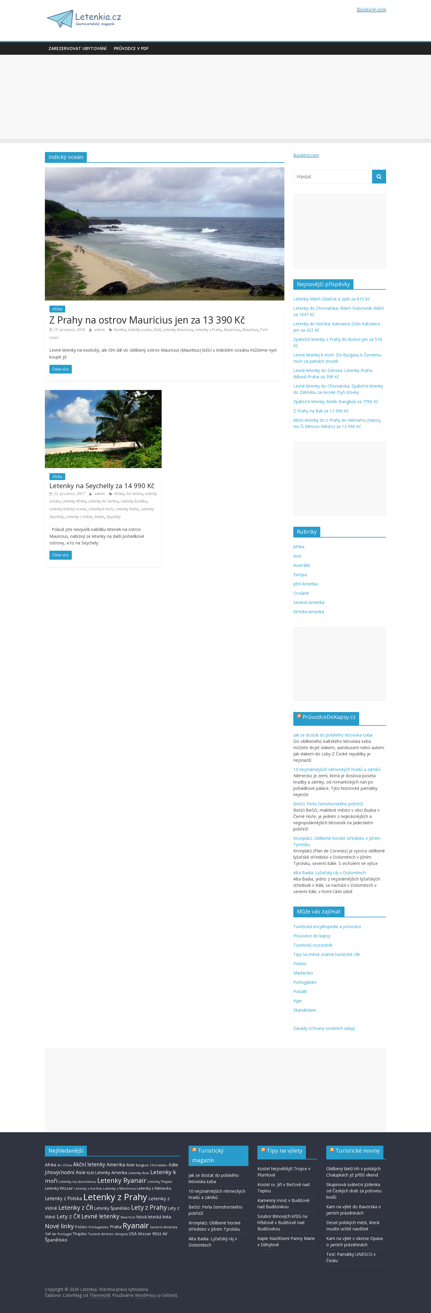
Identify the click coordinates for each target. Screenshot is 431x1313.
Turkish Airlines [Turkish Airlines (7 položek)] (100, 1234)
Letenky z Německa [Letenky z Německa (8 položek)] (154, 1188)
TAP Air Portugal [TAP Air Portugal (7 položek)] (58, 1234)
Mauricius (232, 329)
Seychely (113, 516)
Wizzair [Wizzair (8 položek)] (144, 1233)
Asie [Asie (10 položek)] (130, 1165)
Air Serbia (134, 493)
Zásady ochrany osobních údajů (324, 1028)
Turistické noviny (358, 1150)
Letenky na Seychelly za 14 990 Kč (101, 485)
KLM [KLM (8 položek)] (90, 1172)
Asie (297, 556)
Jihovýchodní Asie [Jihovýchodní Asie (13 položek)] (65, 1172)
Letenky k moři (101, 508)
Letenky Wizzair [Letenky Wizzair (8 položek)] (59, 1188)
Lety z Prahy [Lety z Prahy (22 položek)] (149, 1207)
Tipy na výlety (284, 1150)
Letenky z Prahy (208, 329)
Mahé (99, 516)
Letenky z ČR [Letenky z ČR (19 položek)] (75, 1207)
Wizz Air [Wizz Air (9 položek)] (160, 1233)
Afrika (57, 309)
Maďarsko (303, 973)
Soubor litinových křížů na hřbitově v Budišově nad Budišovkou (282, 1222)
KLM (157, 329)
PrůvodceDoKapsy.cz (329, 716)
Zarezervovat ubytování (77, 48)
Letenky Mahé (127, 508)
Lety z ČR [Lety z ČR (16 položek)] (68, 1216)
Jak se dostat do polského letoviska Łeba (332, 735)
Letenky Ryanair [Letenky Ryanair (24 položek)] (121, 1180)
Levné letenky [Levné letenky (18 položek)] (100, 1216)
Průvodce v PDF (131, 48)
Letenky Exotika (134, 501)
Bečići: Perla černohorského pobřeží (328, 804)
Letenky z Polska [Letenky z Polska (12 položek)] (63, 1198)
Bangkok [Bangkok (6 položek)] (142, 1165)
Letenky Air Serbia (103, 501)
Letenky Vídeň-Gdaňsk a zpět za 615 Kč (331, 299)
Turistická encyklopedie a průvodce (327, 926)
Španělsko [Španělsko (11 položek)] (56, 1240)
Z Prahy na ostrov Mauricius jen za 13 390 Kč (147, 319)
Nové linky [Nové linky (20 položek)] (59, 1226)
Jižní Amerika (305, 584)
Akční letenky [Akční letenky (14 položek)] (89, 1164)
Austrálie (301, 565)
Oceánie (301, 593)
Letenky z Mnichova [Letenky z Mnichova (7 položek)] (119, 1188)
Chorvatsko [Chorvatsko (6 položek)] (158, 1165)
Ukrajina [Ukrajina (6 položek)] (121, 1234)
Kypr (297, 1001)
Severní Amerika (308, 602)
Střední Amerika (308, 611)
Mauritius (250, 329)
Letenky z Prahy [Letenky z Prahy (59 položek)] (115, 1197)
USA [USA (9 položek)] (133, 1233)
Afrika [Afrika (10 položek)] (50, 1165)
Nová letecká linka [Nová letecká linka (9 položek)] (153, 1217)
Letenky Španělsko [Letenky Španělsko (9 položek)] (112, 1208)
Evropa (300, 574)
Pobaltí (300, 991)
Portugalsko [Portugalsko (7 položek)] (99, 1227)
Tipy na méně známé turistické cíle (326, 954)
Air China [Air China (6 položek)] (64, 1165)
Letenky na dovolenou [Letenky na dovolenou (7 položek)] (77, 1181)
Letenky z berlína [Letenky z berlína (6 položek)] (88, 1188)
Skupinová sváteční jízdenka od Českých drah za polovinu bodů (354, 1191)
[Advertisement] (215, 97)
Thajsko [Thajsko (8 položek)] (80, 1233)
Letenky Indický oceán (67, 508)
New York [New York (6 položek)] (128, 1217)
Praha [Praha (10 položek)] (116, 1226)
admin (100, 329)
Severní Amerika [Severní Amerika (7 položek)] (163, 1227)
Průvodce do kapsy (311, 936)
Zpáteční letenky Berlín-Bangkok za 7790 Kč (335, 401)
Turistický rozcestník (313, 945)
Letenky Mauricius (178, 329)
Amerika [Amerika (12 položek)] (116, 1164)
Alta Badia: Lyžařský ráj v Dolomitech (329, 872)
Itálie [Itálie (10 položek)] (173, 1165)
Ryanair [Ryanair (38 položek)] (136, 1225)
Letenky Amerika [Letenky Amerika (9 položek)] (111, 1172)
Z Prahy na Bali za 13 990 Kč (321, 411)
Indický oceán (139, 329)
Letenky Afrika (74, 501)
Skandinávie (304, 1010)
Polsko (299, 963)
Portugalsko (305, 982)
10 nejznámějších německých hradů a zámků (337, 769)
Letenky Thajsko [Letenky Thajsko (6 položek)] (160, 1182)
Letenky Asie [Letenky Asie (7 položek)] (138, 1173)
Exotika (120, 329)
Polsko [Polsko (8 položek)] (81, 1226)
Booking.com (371, 9)
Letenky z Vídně (79, 516)
